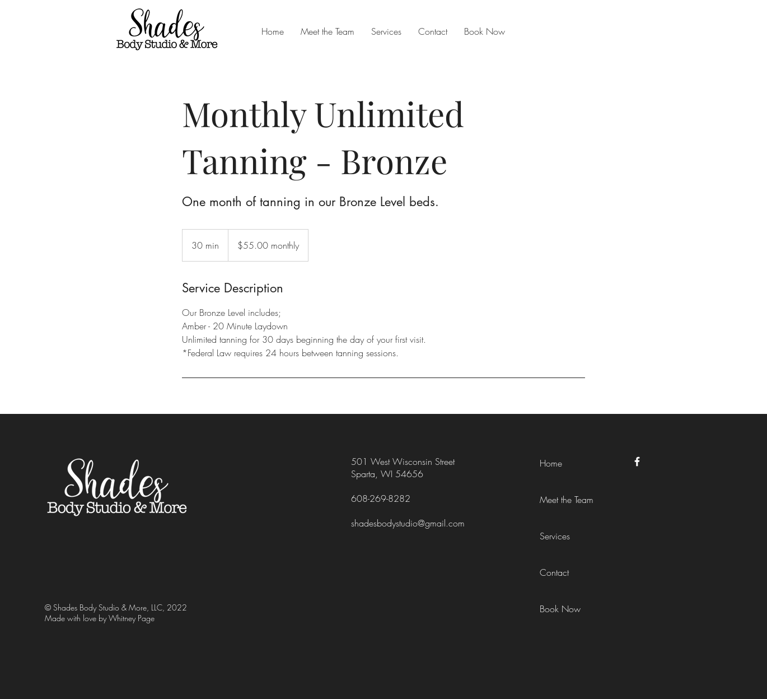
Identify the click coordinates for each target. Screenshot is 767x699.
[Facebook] (637, 461)
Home (551, 463)
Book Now (560, 609)
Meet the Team (566, 499)
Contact (554, 572)
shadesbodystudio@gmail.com (408, 523)
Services (555, 536)
